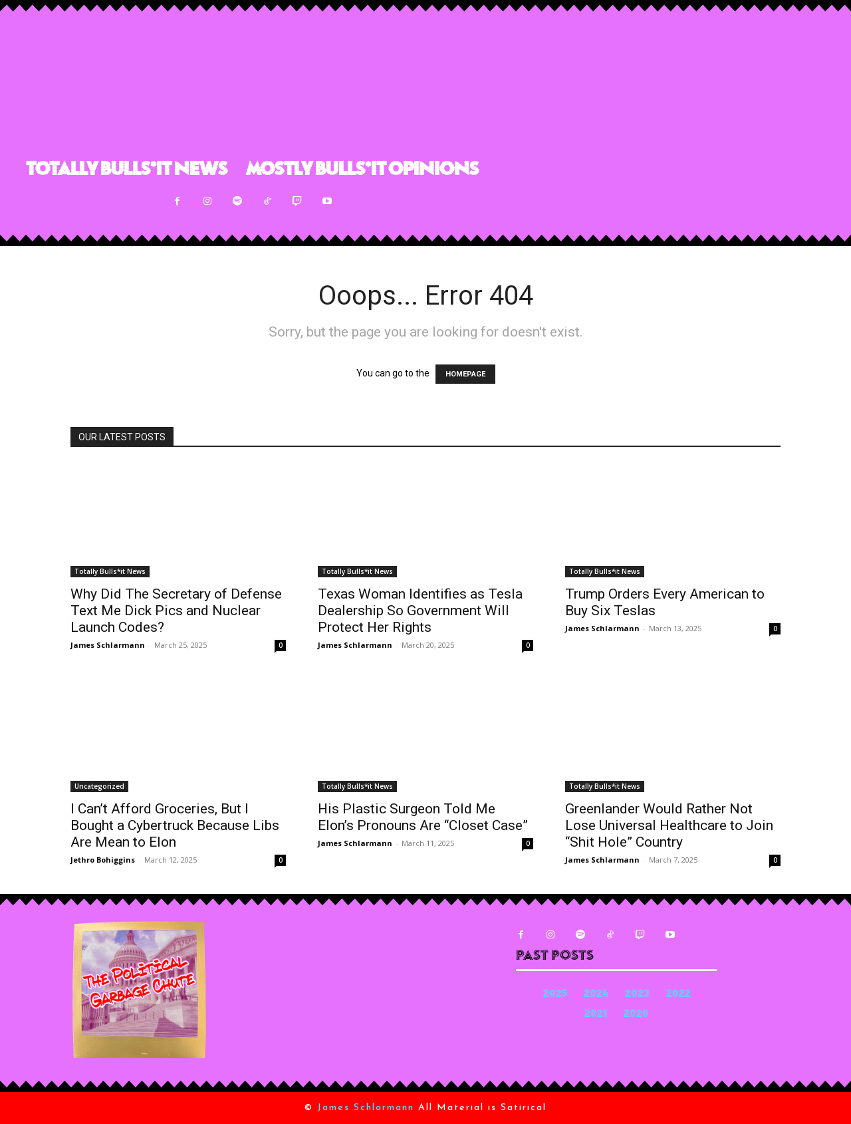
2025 (555, 995)
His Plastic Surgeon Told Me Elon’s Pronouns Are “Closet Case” (423, 817)
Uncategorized (99, 786)
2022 (678, 995)
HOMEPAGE (465, 374)
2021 (595, 1015)
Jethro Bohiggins (102, 860)
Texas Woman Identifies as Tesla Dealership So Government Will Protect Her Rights (420, 610)
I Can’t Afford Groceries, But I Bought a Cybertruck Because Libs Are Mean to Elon (174, 825)
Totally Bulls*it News (110, 571)
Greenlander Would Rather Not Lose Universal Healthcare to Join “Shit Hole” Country (669, 825)
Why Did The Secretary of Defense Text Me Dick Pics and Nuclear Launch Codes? (176, 610)
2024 (596, 995)
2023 (637, 995)
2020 (636, 1015)
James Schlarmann (107, 645)
